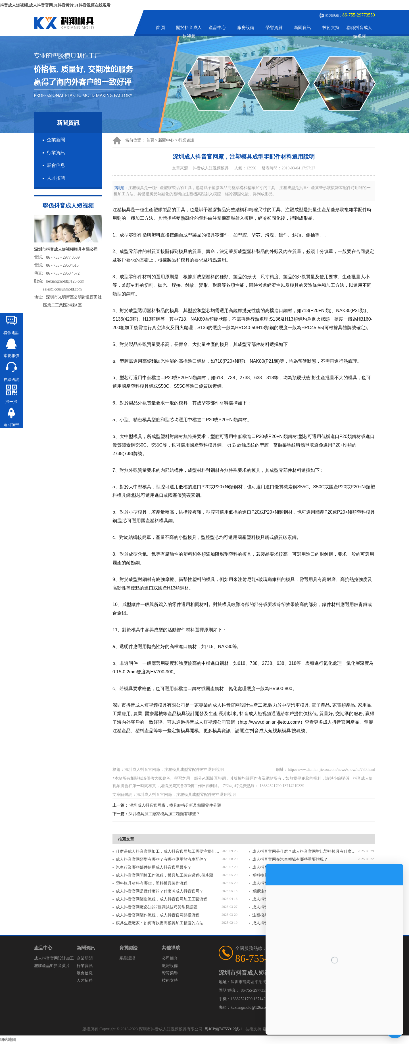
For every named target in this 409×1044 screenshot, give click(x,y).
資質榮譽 (170, 973)
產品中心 (217, 27)
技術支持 (330, 27)
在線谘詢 (11, 379)
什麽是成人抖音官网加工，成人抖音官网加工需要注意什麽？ (169, 851)
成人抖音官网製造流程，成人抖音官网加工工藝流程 (161, 899)
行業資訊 (56, 152)
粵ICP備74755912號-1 (223, 1029)
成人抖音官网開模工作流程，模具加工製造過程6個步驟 (164, 875)
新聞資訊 (302, 27)
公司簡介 (170, 958)
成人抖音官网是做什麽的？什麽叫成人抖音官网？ (159, 891)
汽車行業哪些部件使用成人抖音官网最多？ (153, 867)
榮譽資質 (274, 27)
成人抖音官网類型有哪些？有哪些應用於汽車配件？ (161, 859)
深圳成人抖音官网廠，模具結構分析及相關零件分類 (175, 805)
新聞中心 (166, 140)
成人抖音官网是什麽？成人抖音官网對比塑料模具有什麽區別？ (305, 851)
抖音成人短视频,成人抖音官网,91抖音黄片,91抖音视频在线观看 (55, 5)
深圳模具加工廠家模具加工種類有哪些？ (164, 814)
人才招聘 (56, 178)
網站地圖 (8, 1039)
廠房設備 (245, 27)
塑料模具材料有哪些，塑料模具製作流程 (151, 883)
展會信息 (56, 165)
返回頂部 (11, 425)
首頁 (150, 140)
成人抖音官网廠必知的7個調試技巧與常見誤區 (156, 907)
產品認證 (127, 958)
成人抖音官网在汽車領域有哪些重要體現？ (290, 859)
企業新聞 (56, 139)
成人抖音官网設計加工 (54, 958)
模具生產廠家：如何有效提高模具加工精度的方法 (159, 923)
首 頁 (160, 27)
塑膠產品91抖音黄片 (52, 966)
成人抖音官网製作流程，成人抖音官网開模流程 (157, 915)
